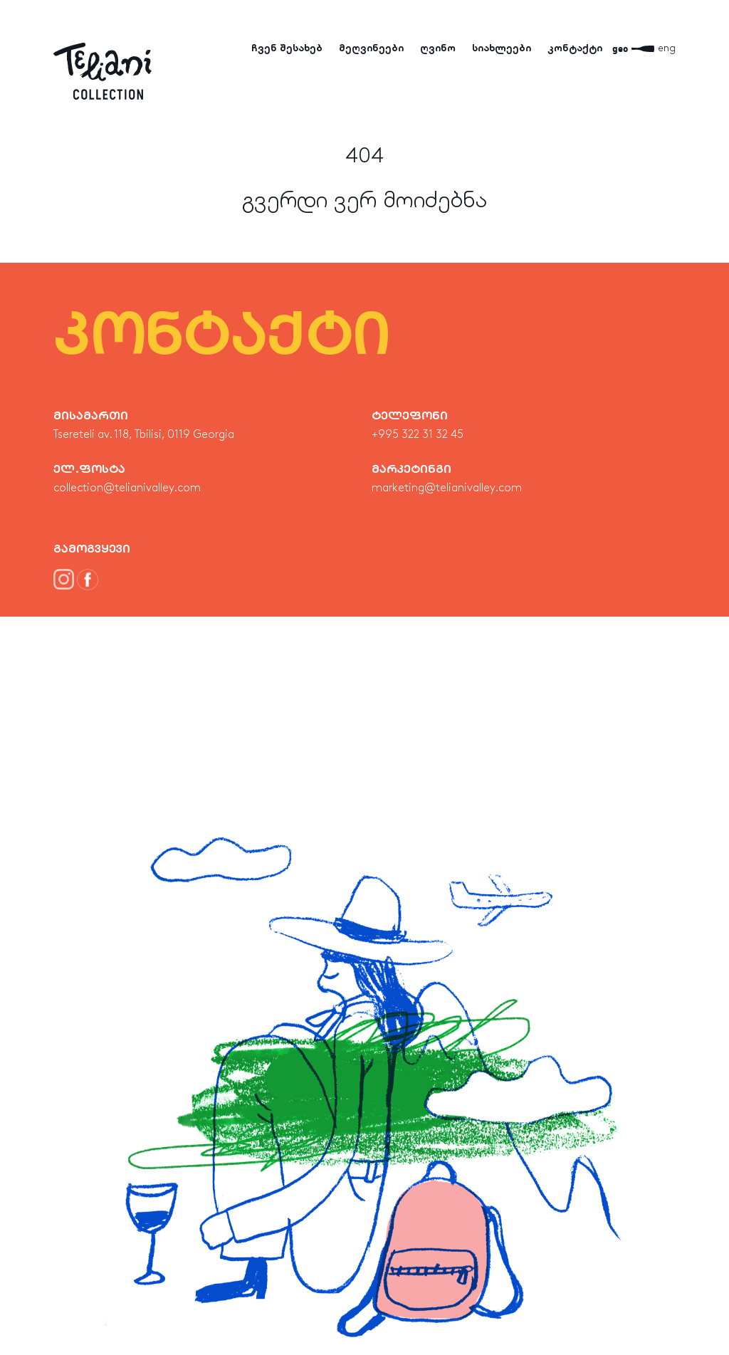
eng (667, 48)
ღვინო (438, 48)
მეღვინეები (371, 48)
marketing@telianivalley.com (447, 488)
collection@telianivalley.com (127, 488)
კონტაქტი (574, 48)
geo (620, 48)
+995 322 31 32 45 (417, 435)
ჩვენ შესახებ (286, 48)
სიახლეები (501, 48)
